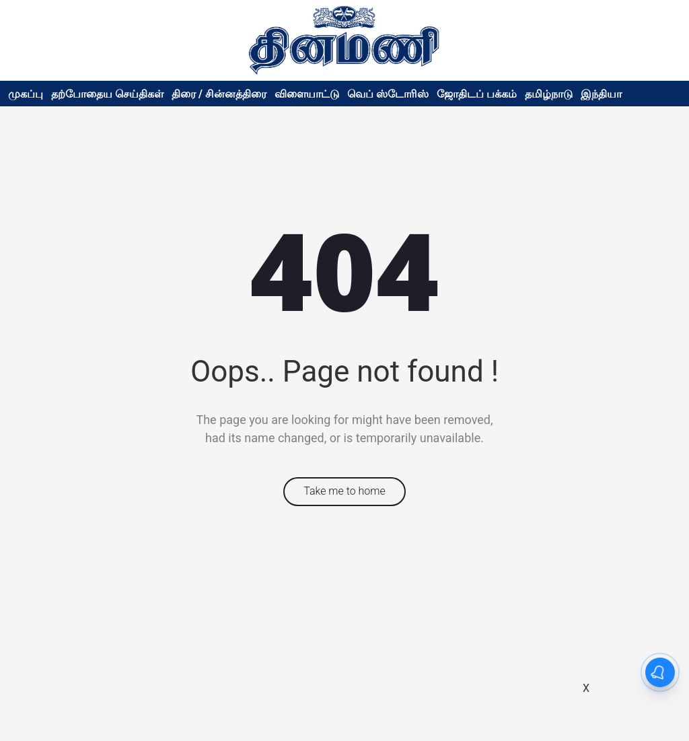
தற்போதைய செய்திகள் (107, 93)
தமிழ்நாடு (549, 93)
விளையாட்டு (307, 93)
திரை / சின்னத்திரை (219, 93)
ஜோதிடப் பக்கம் (477, 93)
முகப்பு (25, 93)
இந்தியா (601, 93)
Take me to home (344, 491)
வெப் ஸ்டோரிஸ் (388, 93)
